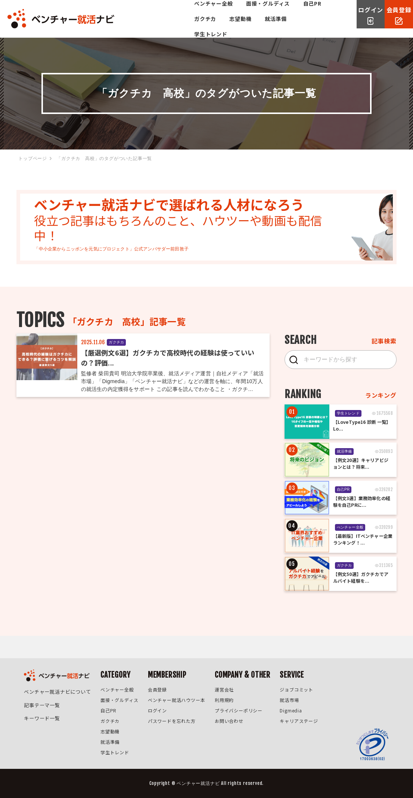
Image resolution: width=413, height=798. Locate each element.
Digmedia (291, 710)
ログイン (156, 710)
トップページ (32, 158)
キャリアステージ (299, 721)
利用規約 (223, 700)
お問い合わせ (228, 721)
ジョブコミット (296, 689)
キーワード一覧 (41, 711)
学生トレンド (153, 26)
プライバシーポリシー (238, 710)
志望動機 (288, 11)
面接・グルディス (175, 11)
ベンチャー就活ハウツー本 (176, 700)
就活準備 (113, 26)
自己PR (219, 11)
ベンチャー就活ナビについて (55, 690)
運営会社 (223, 689)
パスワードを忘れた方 (171, 721)
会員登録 (156, 689)
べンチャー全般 (121, 11)
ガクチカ (253, 11)
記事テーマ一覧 (41, 700)
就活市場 (289, 700)
